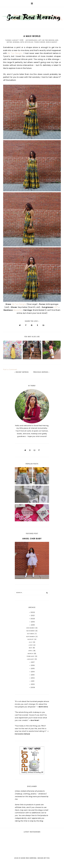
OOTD (22, 42)
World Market (51, 42)
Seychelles (29, 42)
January (31, 659)
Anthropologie (31, 40)
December (30, 628)
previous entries (41, 372)
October (31, 634)
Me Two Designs (48, 40)
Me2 (56, 40)
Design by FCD (43, 858)
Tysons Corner (39, 42)
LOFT (40, 40)
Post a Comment (10, 369)
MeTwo (9, 42)
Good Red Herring (29, 858)
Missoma (16, 42)
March (31, 653)
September (30, 636)
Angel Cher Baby (32, 538)
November (30, 631)
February (31, 656)
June (31, 645)
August (31, 639)
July (31, 642)
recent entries (22, 372)
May (31, 648)
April (31, 651)
